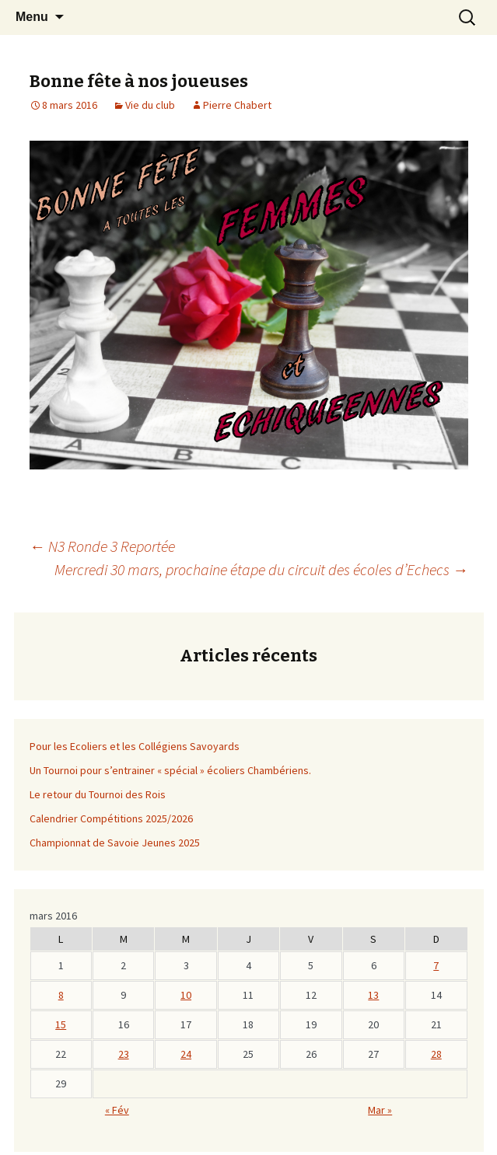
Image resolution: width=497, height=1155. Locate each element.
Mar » (380, 1110)
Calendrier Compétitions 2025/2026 (111, 818)
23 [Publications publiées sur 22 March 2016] (123, 1054)
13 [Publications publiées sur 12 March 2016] (373, 995)
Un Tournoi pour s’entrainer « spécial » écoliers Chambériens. (170, 770)
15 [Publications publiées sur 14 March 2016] (60, 1024)
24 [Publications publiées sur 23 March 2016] (185, 1054)
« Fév (117, 1110)
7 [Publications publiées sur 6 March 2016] (436, 965)
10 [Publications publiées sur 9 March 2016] (185, 995)
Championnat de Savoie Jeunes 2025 (115, 843)
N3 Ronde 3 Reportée (102, 546)
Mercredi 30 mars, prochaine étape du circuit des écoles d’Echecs (261, 569)
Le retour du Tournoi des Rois (98, 794)
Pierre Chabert (237, 105)
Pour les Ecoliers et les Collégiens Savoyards (135, 746)
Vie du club (150, 105)
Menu (32, 16)
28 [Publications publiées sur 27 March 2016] (436, 1054)
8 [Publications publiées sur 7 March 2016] (61, 995)
